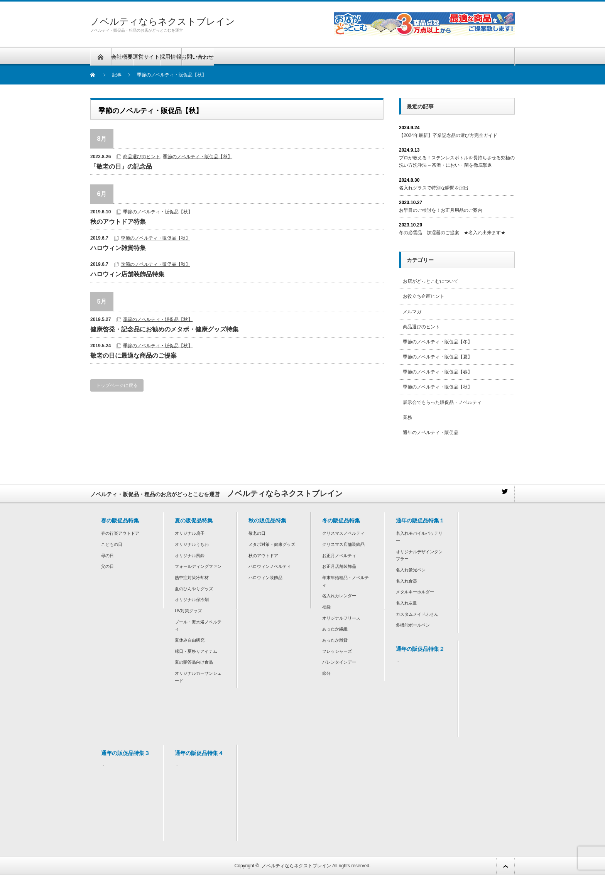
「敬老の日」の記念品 (121, 166)
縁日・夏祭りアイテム (196, 651)
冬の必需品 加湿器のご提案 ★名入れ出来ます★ (452, 232)
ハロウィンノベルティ (269, 566)
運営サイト (146, 57)
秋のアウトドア (263, 555)
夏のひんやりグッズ (194, 588)
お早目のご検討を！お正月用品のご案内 (440, 210)
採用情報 (170, 57)
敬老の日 (256, 533)
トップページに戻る (117, 385)
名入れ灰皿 (406, 603)
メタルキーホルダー (415, 592)
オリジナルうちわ (192, 544)
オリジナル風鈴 (189, 555)
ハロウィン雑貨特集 (118, 248)
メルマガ (412, 311)
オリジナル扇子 (189, 533)
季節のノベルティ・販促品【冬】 (437, 342)
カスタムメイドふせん (417, 614)
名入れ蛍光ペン (411, 570)
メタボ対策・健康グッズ (271, 544)
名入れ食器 (406, 581)
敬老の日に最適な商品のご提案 (133, 355)
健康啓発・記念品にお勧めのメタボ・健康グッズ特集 (164, 329)
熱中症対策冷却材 (192, 577)
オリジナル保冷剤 (192, 599)
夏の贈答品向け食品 (194, 662)
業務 (407, 417)
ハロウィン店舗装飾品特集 (127, 274)
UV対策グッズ (188, 610)
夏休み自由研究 (189, 640)
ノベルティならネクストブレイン (162, 21)
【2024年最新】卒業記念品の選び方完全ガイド (448, 135)
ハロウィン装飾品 (265, 577)
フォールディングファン (198, 566)
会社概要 (122, 57)
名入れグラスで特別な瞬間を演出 (433, 188)
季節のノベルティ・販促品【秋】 (197, 156)
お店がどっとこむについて (430, 281)
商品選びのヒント (141, 156)
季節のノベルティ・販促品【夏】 (437, 357)
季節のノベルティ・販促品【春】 (437, 372)
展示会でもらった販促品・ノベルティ (442, 402)
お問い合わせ (197, 57)
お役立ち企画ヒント (423, 296)
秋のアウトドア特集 (118, 221)
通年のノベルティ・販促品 (430, 432)
